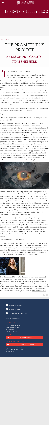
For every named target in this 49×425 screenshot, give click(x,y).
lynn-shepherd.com (39, 290)
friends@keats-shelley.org (20, 344)
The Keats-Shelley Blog (24, 11)
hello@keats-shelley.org (20, 338)
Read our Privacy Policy (12, 318)
